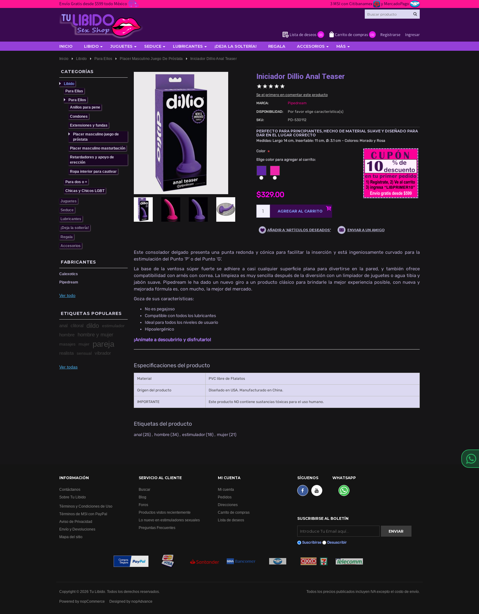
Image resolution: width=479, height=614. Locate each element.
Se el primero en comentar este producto (292, 95)
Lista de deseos (231, 520)
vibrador (103, 353)
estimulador (113, 325)
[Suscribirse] (338, 531)
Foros (143, 504)
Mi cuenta (226, 489)
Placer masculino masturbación (97, 148)
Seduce (152, 46)
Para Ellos (77, 100)
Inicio (65, 46)
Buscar (144, 489)
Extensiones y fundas (89, 125)
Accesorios (311, 46)
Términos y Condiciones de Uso (85, 506)
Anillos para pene (85, 107)
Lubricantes (188, 46)
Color (260, 151)
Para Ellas (74, 91)
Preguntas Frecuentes (157, 527)
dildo (92, 325)
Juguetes (121, 46)
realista (66, 353)
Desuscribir (337, 542)
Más (341, 46)
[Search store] (392, 14)
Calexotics (68, 274)
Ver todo (67, 295)
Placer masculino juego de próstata (96, 137)
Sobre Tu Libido (72, 497)
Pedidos (225, 497)
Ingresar (412, 34)
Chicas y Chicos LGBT (84, 190)
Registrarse (390, 34)
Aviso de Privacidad (75, 521)
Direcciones (228, 504)
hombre (67, 334)
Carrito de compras (234, 512)
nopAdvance (141, 601)
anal (63, 325)
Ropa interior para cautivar (93, 171)
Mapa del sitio (70, 536)
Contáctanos (69, 489)
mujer (84, 344)
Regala (276, 46)
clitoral (77, 325)
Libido (91, 46)
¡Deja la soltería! (235, 46)
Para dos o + (76, 181)
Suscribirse (311, 542)
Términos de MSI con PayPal (83, 514)
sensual (84, 353)
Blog (142, 497)
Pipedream (68, 282)
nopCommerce (92, 601)
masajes (67, 344)
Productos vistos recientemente (165, 512)
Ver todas (68, 366)
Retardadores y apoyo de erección (92, 160)
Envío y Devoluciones (77, 529)
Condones (79, 116)
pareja (103, 344)
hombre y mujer (95, 335)
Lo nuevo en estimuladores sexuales (169, 520)
